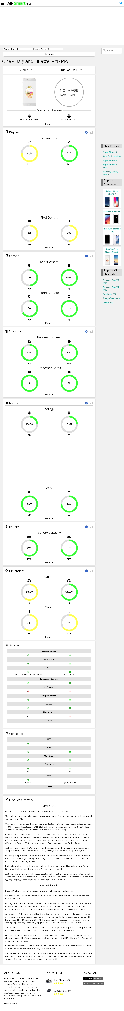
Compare (49, 54)
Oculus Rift (108, 302)
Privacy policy (10, 1003)
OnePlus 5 (27, 70)
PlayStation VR (109, 294)
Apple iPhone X (110, 152)
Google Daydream (111, 298)
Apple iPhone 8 (110, 160)
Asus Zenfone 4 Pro (112, 156)
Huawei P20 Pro (71, 70)
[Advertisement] (62, 26)
